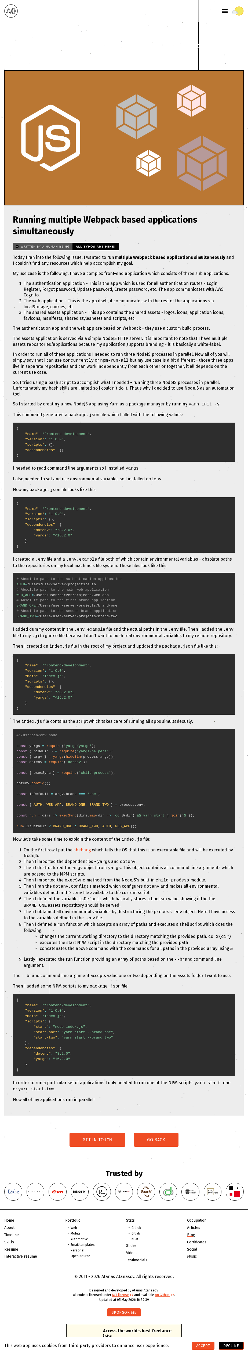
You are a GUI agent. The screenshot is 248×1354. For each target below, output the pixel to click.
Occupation (196, 1205)
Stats (130, 1205)
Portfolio (73, 1205)
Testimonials (136, 1244)
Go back (156, 1124)
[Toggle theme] (238, 11)
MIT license (122, 1279)
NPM (135, 1223)
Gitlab (136, 1218)
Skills (9, 1226)
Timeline (11, 1219)
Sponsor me (124, 1297)
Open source (80, 1240)
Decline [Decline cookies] (231, 1346)
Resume (11, 1234)
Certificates (196, 1226)
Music (192, 1241)
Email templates (83, 1229)
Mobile (76, 1218)
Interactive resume (20, 1241)
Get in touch (97, 1124)
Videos (131, 1237)
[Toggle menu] (225, 11)
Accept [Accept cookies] (203, 1346)
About (9, 1212)
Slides (131, 1230)
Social (192, 1234)
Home (9, 1205)
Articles (193, 1212)
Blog (191, 1219)
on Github (164, 1279)
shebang (82, 843)
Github (136, 1212)
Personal (77, 1235)
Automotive (79, 1223)
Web (74, 1212)
